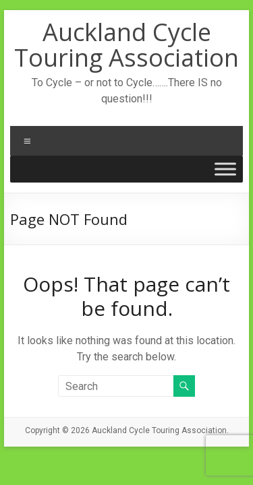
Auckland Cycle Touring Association (126, 44)
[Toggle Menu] (225, 168)
